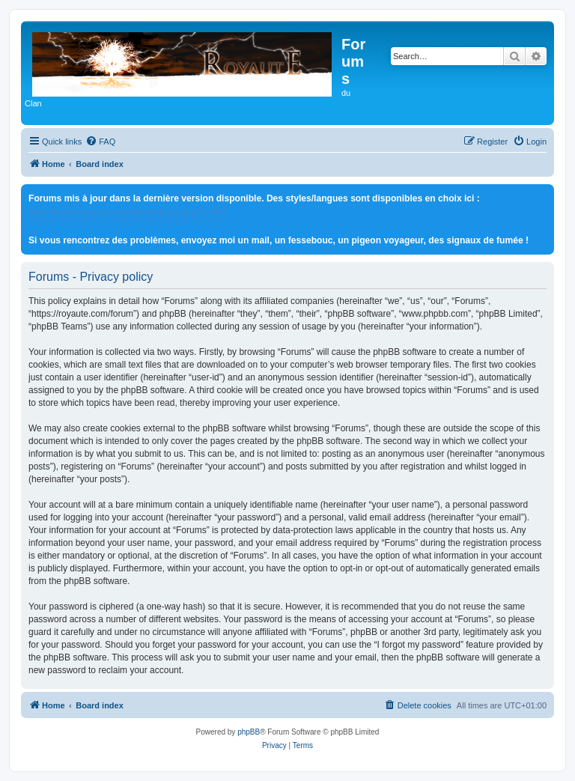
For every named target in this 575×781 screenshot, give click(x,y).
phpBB (248, 732)
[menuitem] (100, 142)
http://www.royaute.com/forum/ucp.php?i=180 (126, 212)
